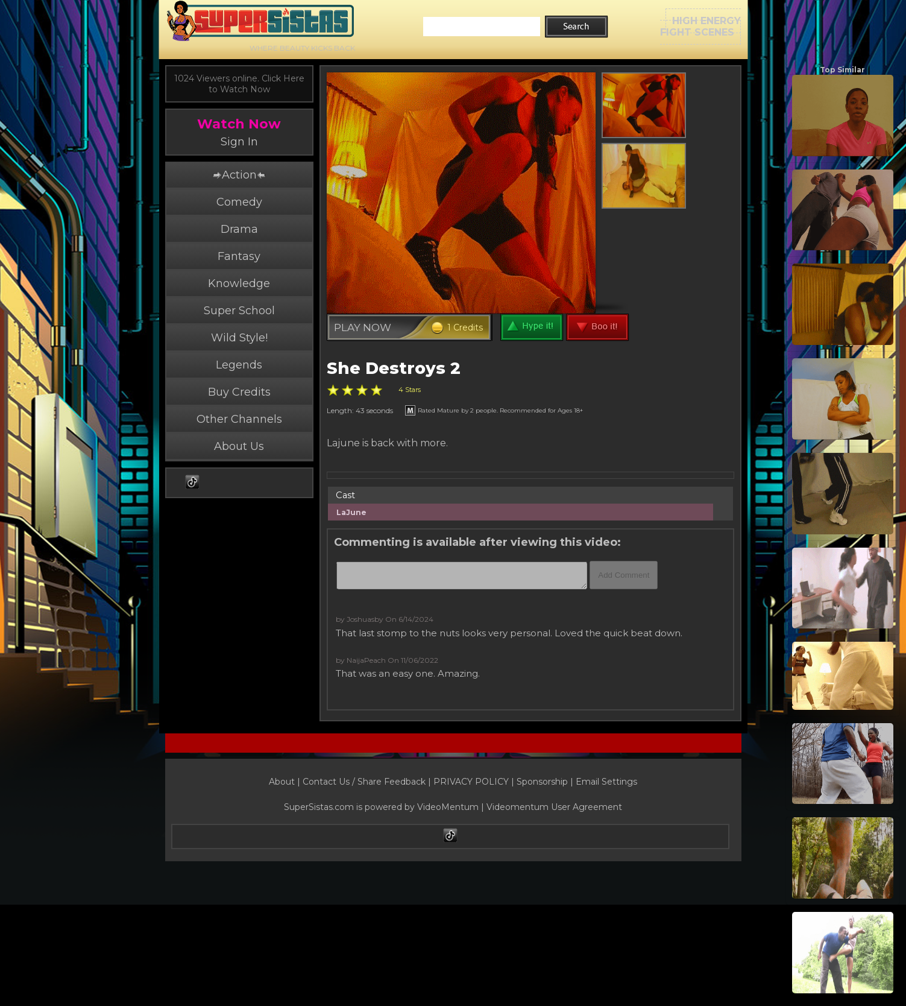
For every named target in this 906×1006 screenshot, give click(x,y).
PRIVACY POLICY (471, 781)
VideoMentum (448, 807)
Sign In (239, 141)
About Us (239, 446)
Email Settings (606, 781)
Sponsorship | (546, 781)
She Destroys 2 (394, 368)
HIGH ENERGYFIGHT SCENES (700, 26)
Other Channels (239, 419)
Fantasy (239, 256)
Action (238, 175)
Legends (239, 365)
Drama (239, 229)
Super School (239, 310)
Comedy (239, 202)
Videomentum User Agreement (554, 807)
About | (286, 781)
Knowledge (239, 283)
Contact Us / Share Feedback (364, 781)
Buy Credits (239, 392)
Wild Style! (239, 337)
